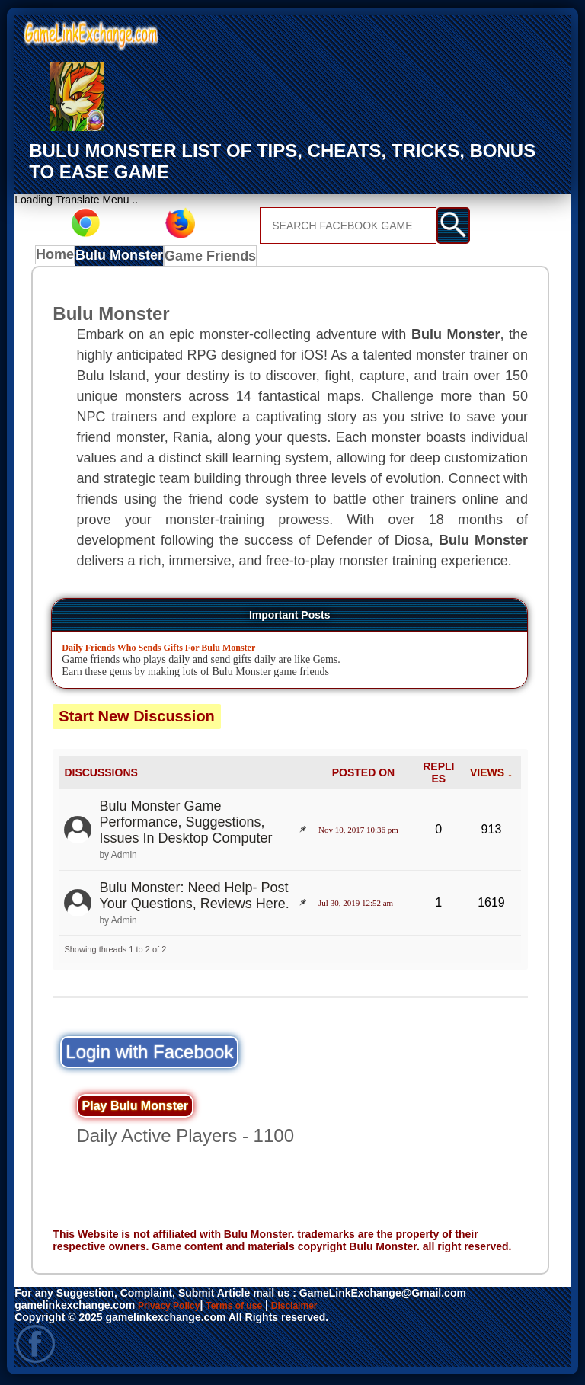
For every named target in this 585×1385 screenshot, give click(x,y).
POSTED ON (363, 775)
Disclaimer (318, 1308)
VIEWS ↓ (491, 775)
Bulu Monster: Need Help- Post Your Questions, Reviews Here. (194, 898)
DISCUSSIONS (100, 775)
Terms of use (249, 1308)
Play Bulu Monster (135, 1108)
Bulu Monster (124, 258)
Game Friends (209, 258)
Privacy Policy (174, 1308)
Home (58, 258)
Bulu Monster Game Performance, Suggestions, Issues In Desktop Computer (185, 825)
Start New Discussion (137, 719)
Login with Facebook (149, 1054)
